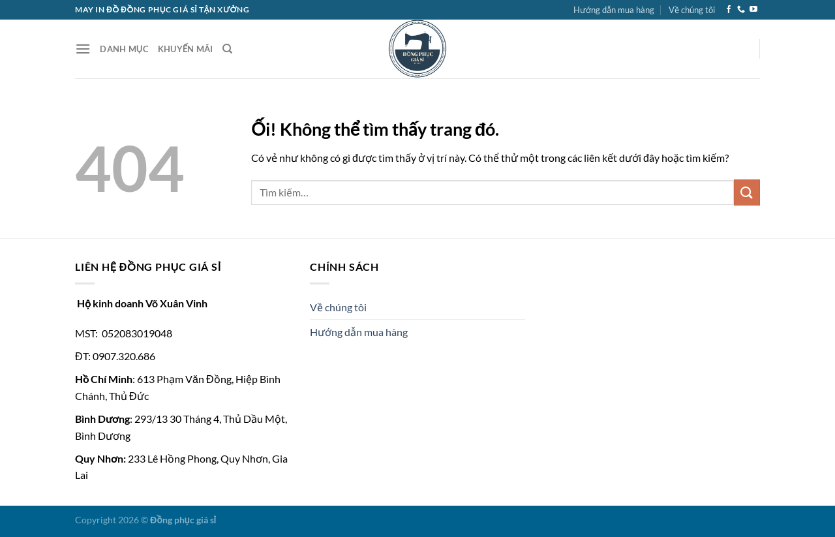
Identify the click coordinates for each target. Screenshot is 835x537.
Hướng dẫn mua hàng (613, 10)
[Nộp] (747, 192)
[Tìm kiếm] (227, 49)
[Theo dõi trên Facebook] (729, 9)
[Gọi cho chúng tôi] (741, 9)
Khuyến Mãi (185, 49)
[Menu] (83, 49)
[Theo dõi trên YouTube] (753, 9)
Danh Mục (124, 49)
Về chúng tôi (692, 10)
